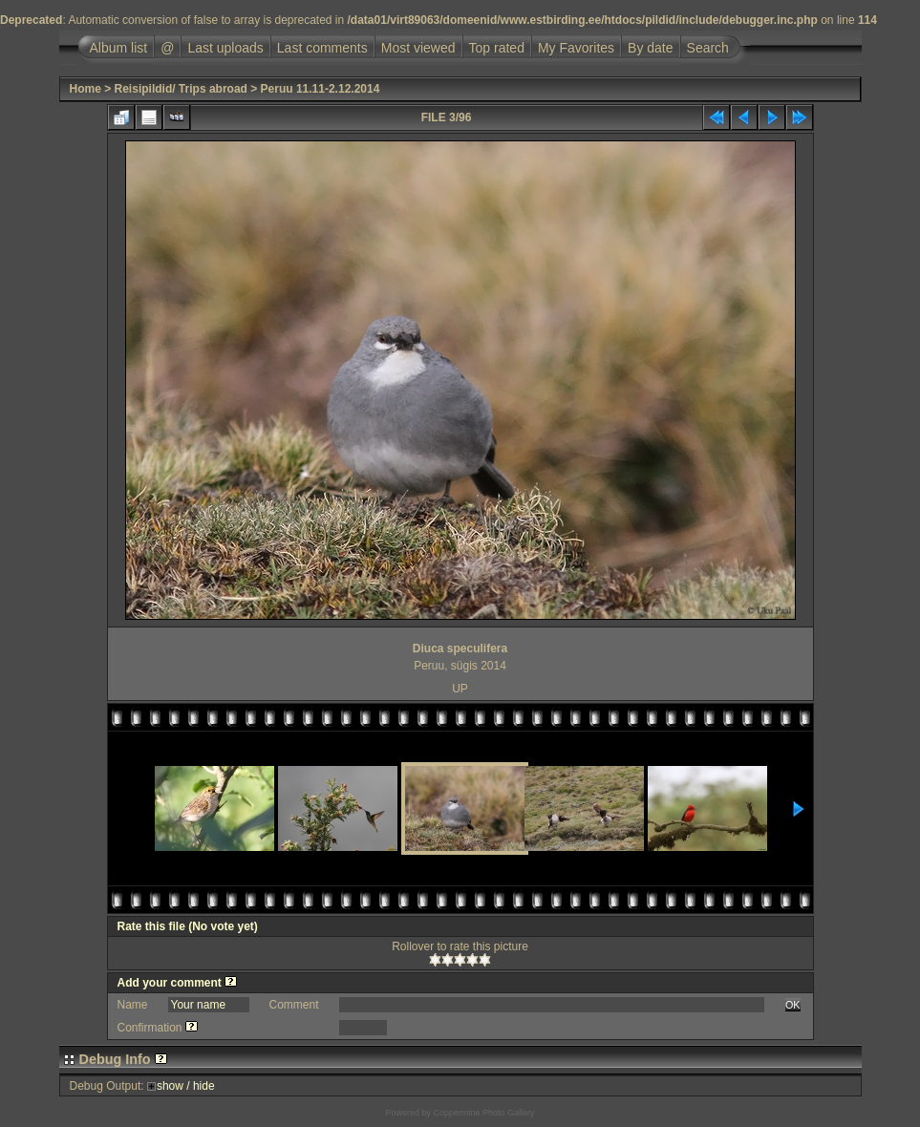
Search (708, 47)
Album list (119, 47)
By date (650, 47)
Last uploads (225, 47)
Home (85, 89)
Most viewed (418, 47)
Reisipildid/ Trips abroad (181, 89)
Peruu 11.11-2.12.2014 (320, 89)
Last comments (322, 47)
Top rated (496, 47)
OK (793, 1004)
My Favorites (576, 47)
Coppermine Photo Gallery (483, 1112)
